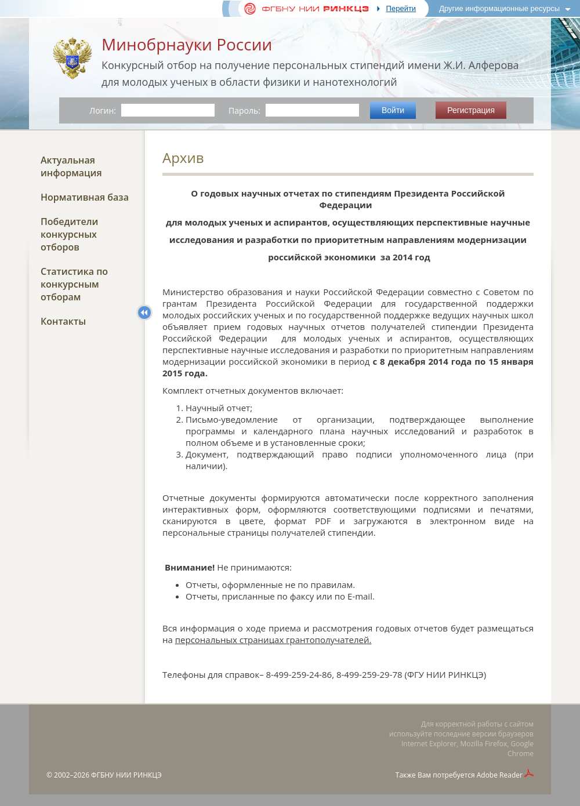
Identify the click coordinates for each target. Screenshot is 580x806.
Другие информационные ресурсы (499, 8)
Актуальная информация (71, 166)
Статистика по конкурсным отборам (74, 284)
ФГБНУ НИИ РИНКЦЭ (126, 775)
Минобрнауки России (187, 44)
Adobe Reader (500, 775)
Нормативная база (85, 197)
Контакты (63, 321)
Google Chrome (520, 748)
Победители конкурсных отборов (69, 234)
